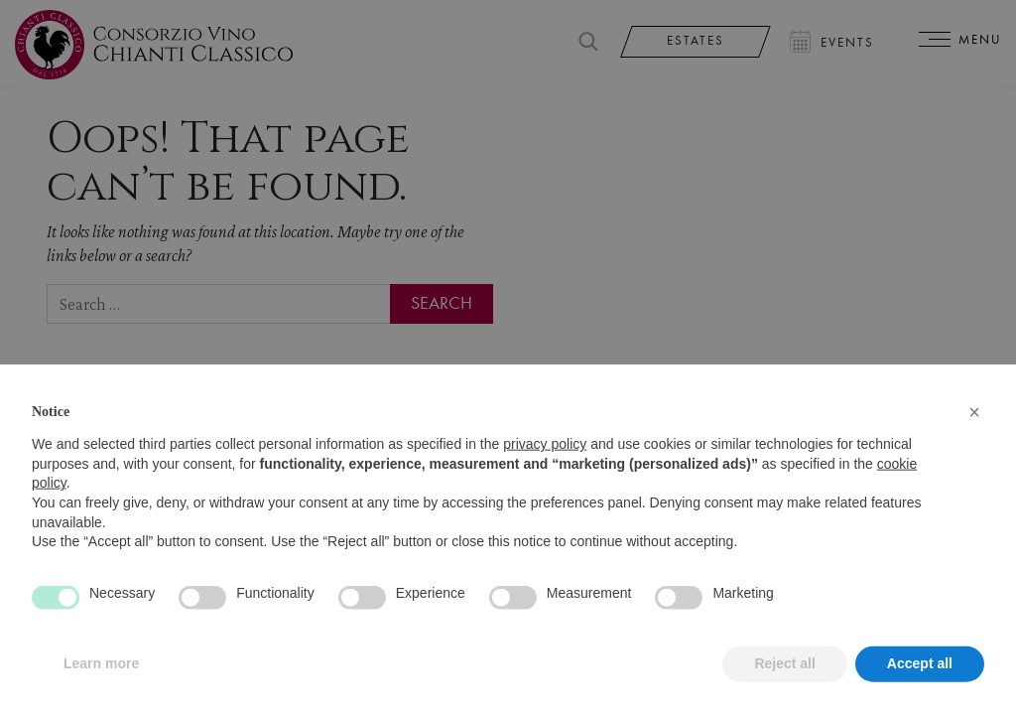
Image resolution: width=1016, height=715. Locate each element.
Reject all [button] (784, 693)
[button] (974, 442)
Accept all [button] (919, 693)
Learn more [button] (101, 693)
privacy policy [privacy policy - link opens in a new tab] (544, 474)
